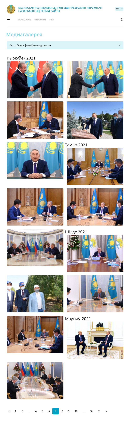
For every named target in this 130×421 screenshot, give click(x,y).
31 (99, 411)
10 (76, 411)
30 (91, 411)
